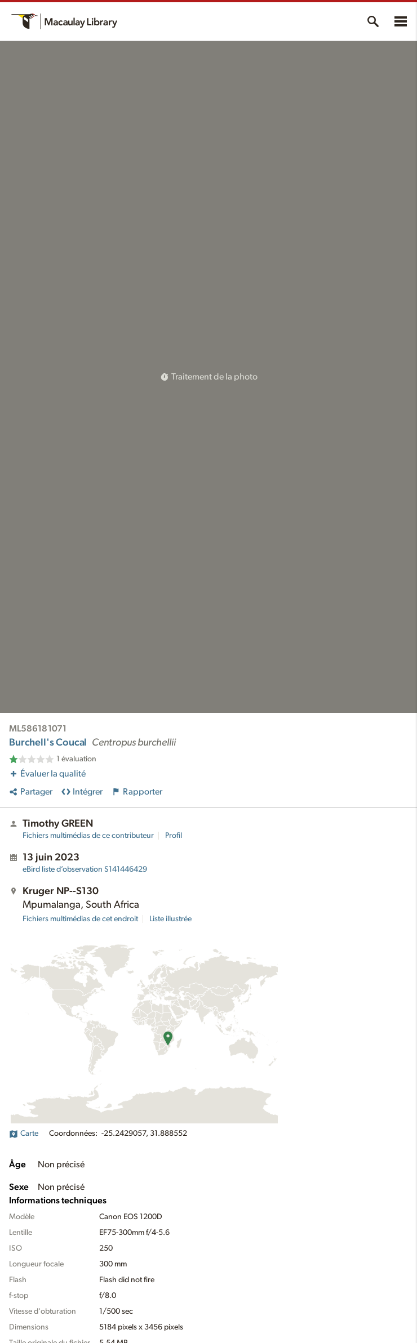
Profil (173, 836)
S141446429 (85, 869)
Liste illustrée (170, 919)
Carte (23, 1133)
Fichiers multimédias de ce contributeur (88, 836)
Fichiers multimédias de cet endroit (80, 919)
